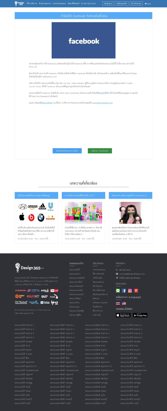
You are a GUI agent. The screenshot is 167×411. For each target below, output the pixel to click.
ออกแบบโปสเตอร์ (76, 286)
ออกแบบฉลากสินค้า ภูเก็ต (60, 395)
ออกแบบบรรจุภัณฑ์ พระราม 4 (97, 333)
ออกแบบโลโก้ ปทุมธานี (24, 374)
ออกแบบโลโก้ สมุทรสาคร (24, 362)
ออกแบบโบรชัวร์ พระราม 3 (131, 329)
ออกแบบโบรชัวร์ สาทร (129, 345)
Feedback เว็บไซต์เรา (124, 308)
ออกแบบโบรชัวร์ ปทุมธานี (131, 374)
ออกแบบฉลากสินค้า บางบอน (61, 354)
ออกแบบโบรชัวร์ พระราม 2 (131, 325)
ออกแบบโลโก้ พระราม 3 (24, 329)
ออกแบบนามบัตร (76, 290)
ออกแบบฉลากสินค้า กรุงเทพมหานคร (64, 370)
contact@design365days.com (131, 274)
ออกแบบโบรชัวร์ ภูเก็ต (129, 395)
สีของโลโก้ (101, 93)
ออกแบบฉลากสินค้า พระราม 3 (62, 329)
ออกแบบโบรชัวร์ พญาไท (130, 350)
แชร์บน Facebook (100, 150)
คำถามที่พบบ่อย (99, 290)
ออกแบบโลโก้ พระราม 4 (24, 333)
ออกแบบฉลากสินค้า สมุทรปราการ (63, 366)
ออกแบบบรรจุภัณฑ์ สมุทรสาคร (97, 362)
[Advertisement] (61, 125)
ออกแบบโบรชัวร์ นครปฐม (131, 382)
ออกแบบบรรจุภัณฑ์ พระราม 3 (97, 329)
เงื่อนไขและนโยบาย (100, 294)
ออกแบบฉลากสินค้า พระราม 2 (62, 325)
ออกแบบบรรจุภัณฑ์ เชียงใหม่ (96, 378)
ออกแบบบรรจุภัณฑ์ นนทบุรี (96, 399)
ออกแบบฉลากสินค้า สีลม (60, 358)
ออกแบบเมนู (74, 306)
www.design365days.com (102, 103)
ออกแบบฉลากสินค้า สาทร (60, 345)
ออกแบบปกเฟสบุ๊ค (77, 311)
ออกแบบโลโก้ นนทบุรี (23, 399)
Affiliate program (100, 302)
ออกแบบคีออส (75, 298)
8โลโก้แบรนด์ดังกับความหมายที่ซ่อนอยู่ (34, 195)
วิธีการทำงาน (33, 0)
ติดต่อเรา (96, 298)
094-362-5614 (88, 0)
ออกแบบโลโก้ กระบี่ (22, 403)
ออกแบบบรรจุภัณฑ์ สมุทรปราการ (98, 366)
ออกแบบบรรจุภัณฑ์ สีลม (94, 358)
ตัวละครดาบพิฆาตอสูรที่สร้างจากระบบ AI (129, 195)
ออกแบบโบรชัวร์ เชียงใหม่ (131, 378)
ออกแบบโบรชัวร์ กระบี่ (129, 403)
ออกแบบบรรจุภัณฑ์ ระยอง (95, 391)
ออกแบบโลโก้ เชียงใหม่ (24, 378)
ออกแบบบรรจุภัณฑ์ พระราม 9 (97, 337)
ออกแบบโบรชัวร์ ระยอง (130, 391)
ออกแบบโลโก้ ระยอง (23, 391)
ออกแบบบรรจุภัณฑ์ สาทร (95, 345)
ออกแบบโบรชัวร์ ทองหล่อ (131, 341)
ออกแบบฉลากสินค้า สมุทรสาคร (62, 362)
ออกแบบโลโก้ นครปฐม (23, 382)
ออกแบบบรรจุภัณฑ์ (77, 278)
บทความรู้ (96, 315)
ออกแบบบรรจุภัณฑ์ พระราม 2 (97, 325)
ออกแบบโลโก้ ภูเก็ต (22, 395)
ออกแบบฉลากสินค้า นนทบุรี (61, 399)
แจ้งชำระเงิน (97, 278)
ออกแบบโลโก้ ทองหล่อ (23, 341)
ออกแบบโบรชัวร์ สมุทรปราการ (133, 366)
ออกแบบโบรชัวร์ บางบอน (131, 354)
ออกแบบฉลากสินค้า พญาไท (61, 350)
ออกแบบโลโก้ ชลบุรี (22, 387)
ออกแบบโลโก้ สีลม (22, 358)
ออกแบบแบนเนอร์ (77, 294)
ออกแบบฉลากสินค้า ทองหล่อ (61, 341)
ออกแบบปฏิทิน (75, 315)
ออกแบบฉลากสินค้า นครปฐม (61, 382)
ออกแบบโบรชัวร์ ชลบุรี (129, 387)
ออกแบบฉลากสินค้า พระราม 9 (62, 337)
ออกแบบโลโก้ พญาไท (23, 350)
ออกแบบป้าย (75, 302)
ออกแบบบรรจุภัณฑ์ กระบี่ (95, 403)
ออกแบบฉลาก (75, 274)
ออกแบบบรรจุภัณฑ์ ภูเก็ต (95, 395)
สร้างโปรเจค (97, 286)
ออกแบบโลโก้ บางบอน (23, 354)
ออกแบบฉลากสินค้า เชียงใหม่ (61, 378)
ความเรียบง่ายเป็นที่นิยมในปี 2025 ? (80, 195)
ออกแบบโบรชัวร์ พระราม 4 (131, 333)
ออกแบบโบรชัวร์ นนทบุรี (130, 399)
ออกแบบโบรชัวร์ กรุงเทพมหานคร (134, 370)
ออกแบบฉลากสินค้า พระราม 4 (62, 333)
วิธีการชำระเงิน (98, 274)
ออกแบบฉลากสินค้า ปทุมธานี (61, 374)
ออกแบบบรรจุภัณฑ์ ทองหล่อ (96, 341)
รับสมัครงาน (97, 306)
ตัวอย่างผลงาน (46, 0)
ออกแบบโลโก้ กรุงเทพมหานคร (26, 370)
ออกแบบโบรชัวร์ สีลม (129, 358)
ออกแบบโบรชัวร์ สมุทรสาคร (132, 362)
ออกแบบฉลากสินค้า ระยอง (60, 391)
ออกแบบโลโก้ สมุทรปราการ (25, 366)
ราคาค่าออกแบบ (60, 0)
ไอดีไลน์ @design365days (129, 278)
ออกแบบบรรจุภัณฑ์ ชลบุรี (95, 387)
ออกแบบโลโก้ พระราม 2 (24, 325)
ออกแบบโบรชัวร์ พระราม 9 (131, 337)
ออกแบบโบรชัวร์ (76, 282)
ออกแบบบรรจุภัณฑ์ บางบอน (96, 354)
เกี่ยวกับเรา (98, 263)
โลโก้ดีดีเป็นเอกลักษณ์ (44, 103)
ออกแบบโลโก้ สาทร (22, 345)
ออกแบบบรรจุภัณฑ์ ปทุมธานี (96, 374)
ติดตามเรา (121, 284)
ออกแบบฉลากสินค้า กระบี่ (60, 403)
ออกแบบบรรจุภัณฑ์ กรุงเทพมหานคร (99, 370)
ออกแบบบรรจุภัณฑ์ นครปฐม (96, 382)
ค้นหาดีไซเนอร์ (74, 0)
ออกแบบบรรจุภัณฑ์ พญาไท (96, 350)
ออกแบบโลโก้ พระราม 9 (24, 337)
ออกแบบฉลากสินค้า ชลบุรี (60, 387)
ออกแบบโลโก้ (75, 269)
